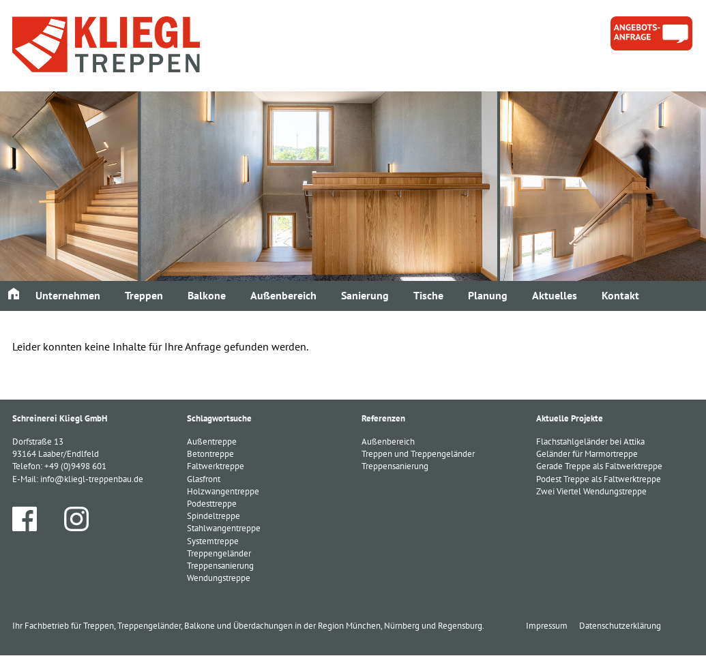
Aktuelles (554, 295)
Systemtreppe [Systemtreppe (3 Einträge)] (213, 541)
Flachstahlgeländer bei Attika (590, 441)
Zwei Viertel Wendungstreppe (591, 491)
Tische (428, 295)
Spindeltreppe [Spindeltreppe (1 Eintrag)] (213, 516)
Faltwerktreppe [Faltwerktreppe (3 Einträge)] (215, 466)
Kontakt (620, 295)
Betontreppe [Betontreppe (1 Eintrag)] (210, 454)
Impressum (547, 625)
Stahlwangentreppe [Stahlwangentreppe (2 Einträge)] (224, 528)
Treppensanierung (395, 466)
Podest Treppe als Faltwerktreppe (598, 479)
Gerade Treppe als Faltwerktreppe (599, 466)
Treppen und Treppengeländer (418, 454)
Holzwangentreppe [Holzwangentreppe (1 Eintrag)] (223, 491)
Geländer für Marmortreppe (587, 454)
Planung (488, 295)
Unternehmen (67, 295)
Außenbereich (283, 295)
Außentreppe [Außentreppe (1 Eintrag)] (212, 441)
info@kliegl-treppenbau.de (91, 479)
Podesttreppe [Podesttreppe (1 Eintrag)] (212, 503)
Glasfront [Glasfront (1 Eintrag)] (203, 479)
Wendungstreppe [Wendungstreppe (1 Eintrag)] (218, 578)
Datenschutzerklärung (620, 625)
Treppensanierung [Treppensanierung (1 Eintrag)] (220, 565)
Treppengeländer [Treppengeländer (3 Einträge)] (219, 553)
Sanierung (365, 295)
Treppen (144, 295)
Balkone (207, 295)
